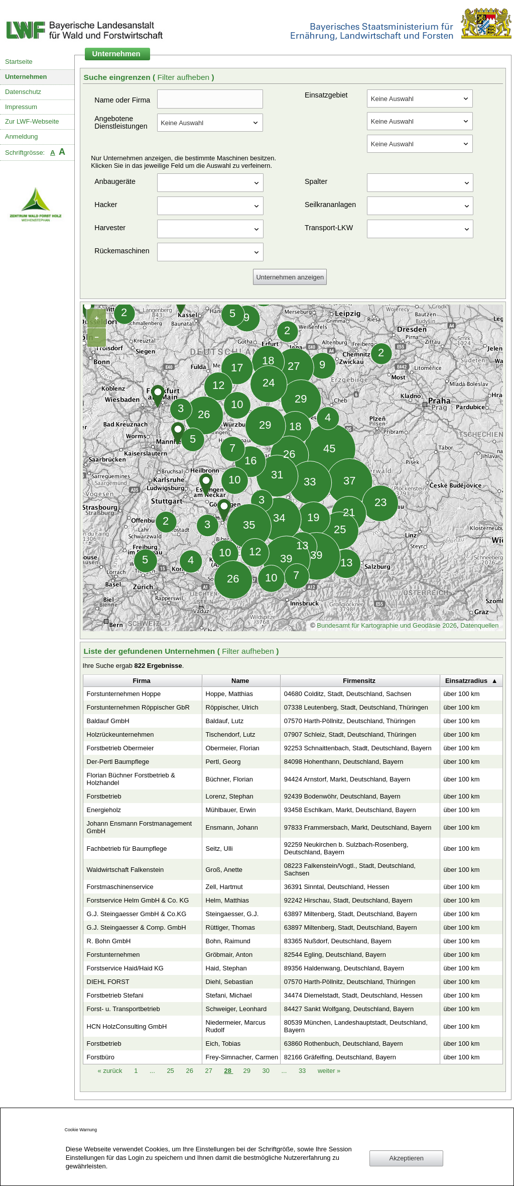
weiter (329, 1070)
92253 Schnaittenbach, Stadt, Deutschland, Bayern (358, 748)
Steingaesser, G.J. (232, 914)
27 (209, 1070)
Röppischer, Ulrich (232, 707)
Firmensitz (359, 680)
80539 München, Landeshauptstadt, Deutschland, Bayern (356, 1026)
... (152, 1070)
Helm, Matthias (227, 900)
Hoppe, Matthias (229, 694)
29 (247, 1070)
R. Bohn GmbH (109, 941)
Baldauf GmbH (108, 721)
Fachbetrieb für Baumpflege (127, 848)
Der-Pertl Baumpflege (118, 761)
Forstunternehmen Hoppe (124, 694)
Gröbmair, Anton (229, 954)
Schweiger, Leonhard (236, 1009)
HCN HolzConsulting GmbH (127, 1026)
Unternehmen (26, 76)
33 (303, 1070)
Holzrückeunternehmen (120, 734)
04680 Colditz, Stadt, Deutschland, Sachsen (347, 694)
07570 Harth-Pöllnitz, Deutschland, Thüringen (350, 721)
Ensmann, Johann (232, 827)
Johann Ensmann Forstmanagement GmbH (139, 827)
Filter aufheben (184, 77)
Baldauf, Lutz (225, 721)
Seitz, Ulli (219, 848)
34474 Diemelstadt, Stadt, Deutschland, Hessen (353, 995)
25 (171, 1070)
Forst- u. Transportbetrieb (123, 1009)
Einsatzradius (466, 680)
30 (266, 1070)
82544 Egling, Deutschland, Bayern (335, 954)
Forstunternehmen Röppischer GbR (138, 707)
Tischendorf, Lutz (230, 734)
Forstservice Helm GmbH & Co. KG (138, 900)
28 (228, 1070)
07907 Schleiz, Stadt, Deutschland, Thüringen (350, 734)
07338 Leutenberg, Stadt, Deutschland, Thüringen (356, 707)
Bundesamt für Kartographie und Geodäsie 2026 (387, 625)
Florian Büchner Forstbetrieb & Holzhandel (131, 778)
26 (190, 1070)
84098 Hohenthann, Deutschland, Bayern (344, 761)
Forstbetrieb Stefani (115, 995)
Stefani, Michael (229, 995)
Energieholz (104, 810)
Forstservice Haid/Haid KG (125, 968)
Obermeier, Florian (233, 748)
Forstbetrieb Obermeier (120, 748)
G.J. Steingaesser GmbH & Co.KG (137, 914)
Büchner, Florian (229, 779)
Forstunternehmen (113, 954)
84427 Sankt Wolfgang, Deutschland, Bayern (349, 1009)
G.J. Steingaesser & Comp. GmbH (136, 927)
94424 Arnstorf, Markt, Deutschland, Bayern (347, 779)
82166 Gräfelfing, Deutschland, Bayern (340, 1057)
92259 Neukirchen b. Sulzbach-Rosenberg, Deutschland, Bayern (346, 848)
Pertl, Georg (223, 761)
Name (240, 680)
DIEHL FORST (108, 981)
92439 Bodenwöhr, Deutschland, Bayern (342, 796)
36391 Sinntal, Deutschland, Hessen (337, 887)
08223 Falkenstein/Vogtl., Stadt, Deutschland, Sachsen (350, 869)
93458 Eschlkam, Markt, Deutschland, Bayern (350, 810)
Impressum (21, 107)
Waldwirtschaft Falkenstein (125, 869)
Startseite (19, 61)
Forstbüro (100, 1057)
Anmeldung (21, 136)
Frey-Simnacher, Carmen (242, 1057)
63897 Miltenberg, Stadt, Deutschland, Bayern (350, 914)
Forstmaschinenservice (120, 887)
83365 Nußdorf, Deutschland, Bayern (338, 941)
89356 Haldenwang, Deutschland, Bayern (344, 968)
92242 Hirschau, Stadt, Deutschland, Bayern (348, 900)
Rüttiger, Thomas (230, 927)
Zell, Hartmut (224, 887)
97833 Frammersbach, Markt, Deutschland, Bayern (358, 827)
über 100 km (462, 694)
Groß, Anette (224, 869)
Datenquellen (479, 625)
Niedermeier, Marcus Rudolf (236, 1026)
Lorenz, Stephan (229, 796)
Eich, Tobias (223, 1043)
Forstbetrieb (104, 796)
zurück (111, 1070)
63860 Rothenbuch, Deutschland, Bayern (343, 1043)
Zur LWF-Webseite (32, 121)
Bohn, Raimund (228, 941)
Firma (141, 680)
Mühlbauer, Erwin (231, 810)
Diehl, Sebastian (229, 981)
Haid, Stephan (226, 968)
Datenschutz (23, 91)
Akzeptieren (407, 1158)
